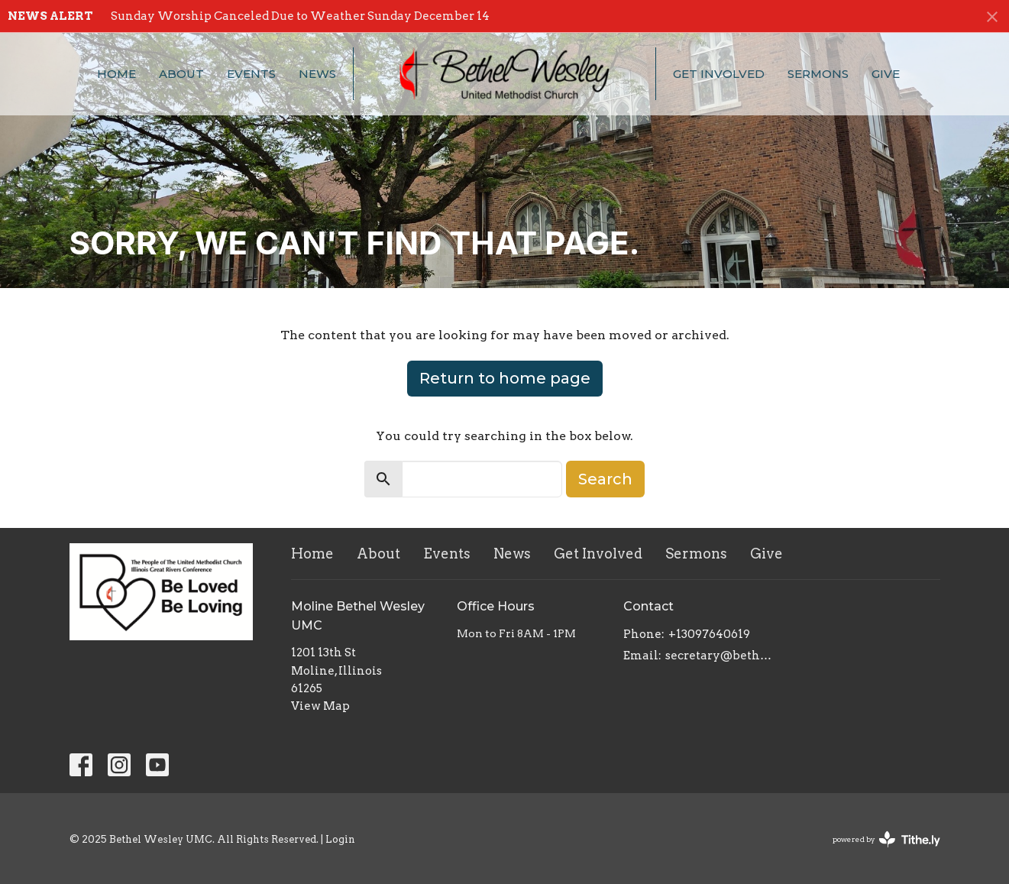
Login (340, 839)
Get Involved (719, 73)
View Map (320, 706)
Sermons (818, 73)
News (317, 73)
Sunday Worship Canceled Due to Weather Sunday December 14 (300, 16)
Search (605, 479)
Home (116, 73)
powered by (886, 839)
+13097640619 (709, 634)
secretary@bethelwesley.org (720, 655)
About (181, 73)
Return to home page (504, 378)
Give (886, 73)
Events (251, 73)
